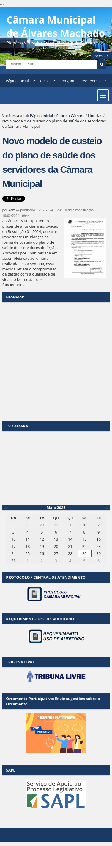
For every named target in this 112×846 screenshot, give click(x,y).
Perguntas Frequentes (80, 80)
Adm (11, 210)
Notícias (95, 115)
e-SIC (44, 80)
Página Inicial (17, 80)
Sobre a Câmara (70, 115)
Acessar (101, 55)
